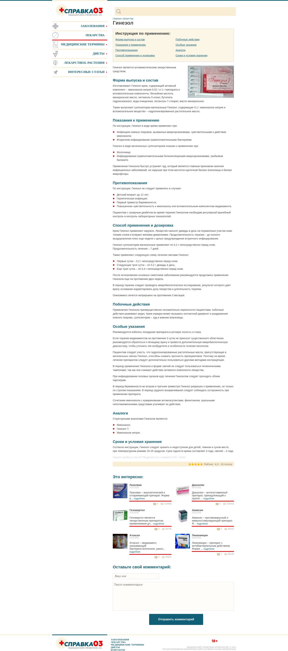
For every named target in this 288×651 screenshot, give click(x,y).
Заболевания (120, 639)
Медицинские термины (127, 644)
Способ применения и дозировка (135, 55)
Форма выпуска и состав (130, 39)
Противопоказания (126, 50)
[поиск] (178, 11)
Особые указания (186, 44)
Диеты (115, 647)
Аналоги (181, 50)
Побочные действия (187, 39)
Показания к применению (130, 44)
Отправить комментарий (176, 619)
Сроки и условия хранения (191, 55)
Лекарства (118, 642)
